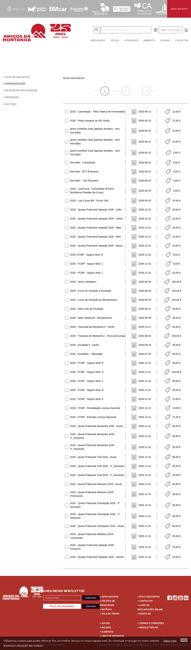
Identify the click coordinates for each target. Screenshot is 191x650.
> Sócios (105, 623)
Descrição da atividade (21, 90)
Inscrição (12, 97)
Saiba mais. (170, 640)
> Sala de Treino (109, 614)
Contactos (181, 40)
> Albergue (106, 632)
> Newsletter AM (147, 627)
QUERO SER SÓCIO (179, 9)
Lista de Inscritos (17, 77)
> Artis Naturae (109, 597)
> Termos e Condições (150, 623)
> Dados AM (144, 614)
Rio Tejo (10, 104)
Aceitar (184, 640)
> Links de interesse (112, 636)
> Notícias (106, 609)
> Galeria (105, 627)
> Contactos (144, 601)
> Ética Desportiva (148, 597)
